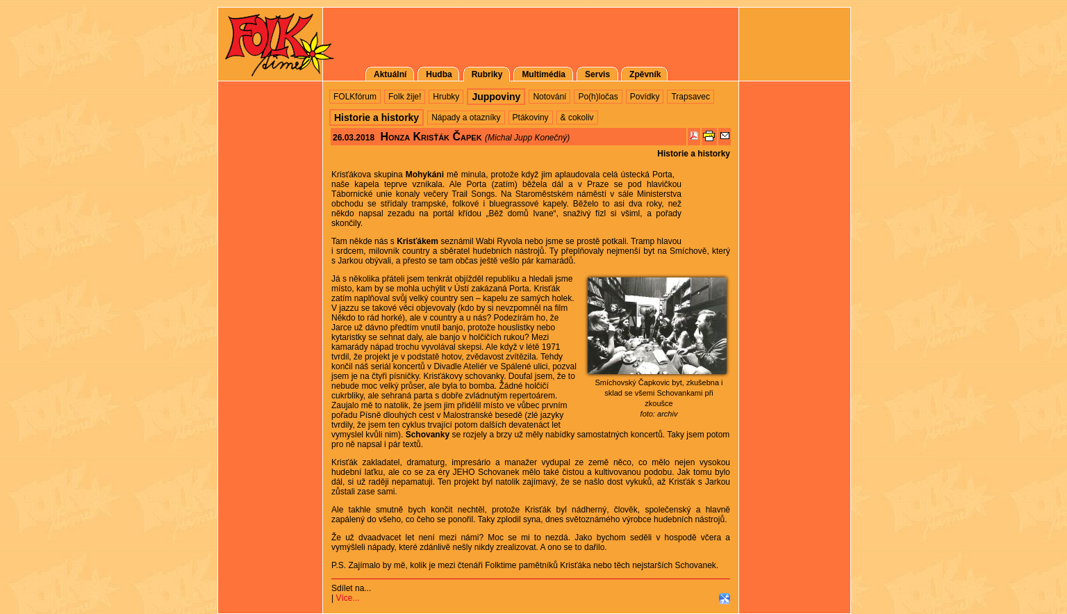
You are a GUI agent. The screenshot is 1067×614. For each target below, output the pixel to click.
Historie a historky (693, 154)
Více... (347, 598)
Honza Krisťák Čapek (430, 137)
